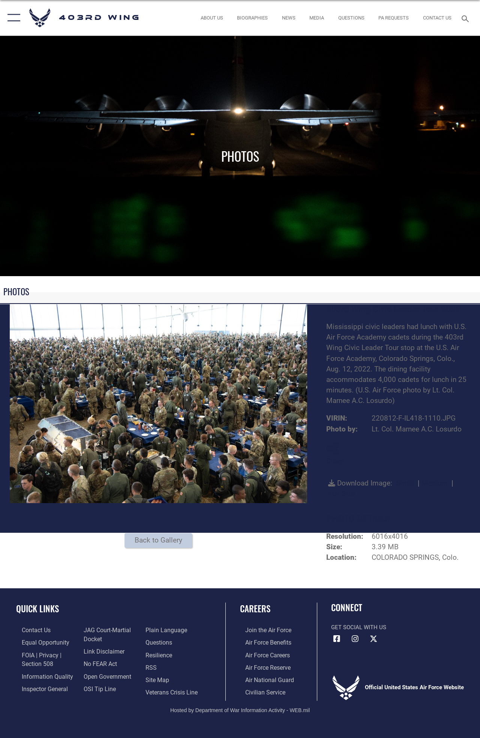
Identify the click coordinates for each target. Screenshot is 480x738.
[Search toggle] (466, 18)
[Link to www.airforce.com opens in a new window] (262, 630)
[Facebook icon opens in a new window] (336, 639)
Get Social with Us (358, 627)
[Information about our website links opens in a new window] (101, 650)
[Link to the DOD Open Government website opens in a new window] (104, 674)
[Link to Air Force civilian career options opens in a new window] (259, 690)
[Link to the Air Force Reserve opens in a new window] (262, 666)
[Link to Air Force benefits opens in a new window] (262, 642)
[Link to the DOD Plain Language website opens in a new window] (166, 630)
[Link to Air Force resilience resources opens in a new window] (160, 654)
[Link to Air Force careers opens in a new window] (262, 654)
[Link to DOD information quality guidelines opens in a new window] (40, 674)
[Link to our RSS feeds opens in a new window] (152, 666)
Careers (255, 609)
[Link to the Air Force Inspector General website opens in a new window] (38, 686)
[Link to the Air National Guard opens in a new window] (263, 678)
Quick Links (37, 609)
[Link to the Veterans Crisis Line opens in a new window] (172, 690)
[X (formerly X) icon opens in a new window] (373, 639)
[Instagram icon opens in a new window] (355, 639)
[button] (12, 18)
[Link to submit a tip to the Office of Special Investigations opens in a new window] (97, 686)
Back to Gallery (158, 540)
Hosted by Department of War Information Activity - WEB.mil (240, 707)
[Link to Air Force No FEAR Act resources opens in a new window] (98, 662)
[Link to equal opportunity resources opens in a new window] (38, 642)
